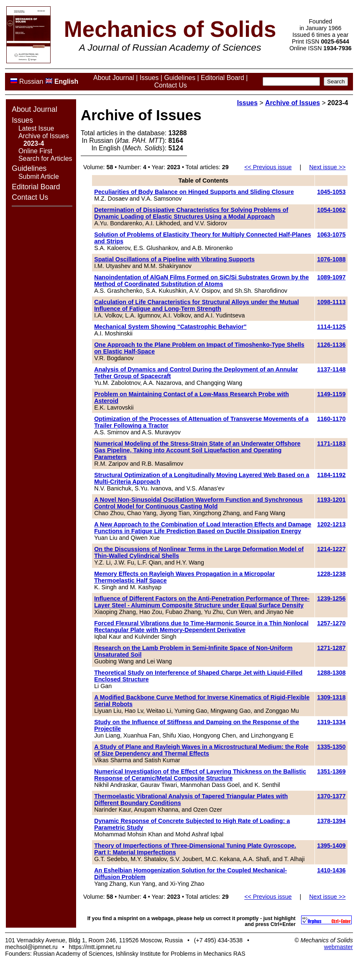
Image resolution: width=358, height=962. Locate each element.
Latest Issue (36, 128)
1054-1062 (331, 209)
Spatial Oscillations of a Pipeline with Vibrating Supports (174, 259)
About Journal (113, 77)
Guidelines (179, 77)
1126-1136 (331, 344)
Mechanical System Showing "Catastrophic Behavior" (170, 326)
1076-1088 (331, 259)
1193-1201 (331, 499)
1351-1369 (331, 771)
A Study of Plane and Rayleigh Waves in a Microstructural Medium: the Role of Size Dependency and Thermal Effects (201, 750)
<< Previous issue (268, 167)
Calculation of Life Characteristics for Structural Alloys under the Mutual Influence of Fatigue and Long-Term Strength (196, 305)
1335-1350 (331, 746)
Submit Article (38, 176)
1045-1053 (331, 191)
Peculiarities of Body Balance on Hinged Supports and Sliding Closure (194, 191)
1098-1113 (331, 302)
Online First (35, 151)
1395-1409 (331, 845)
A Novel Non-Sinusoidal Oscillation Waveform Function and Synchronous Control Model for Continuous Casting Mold (198, 503)
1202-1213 (331, 524)
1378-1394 (331, 821)
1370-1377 (331, 796)
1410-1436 (331, 870)
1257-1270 (331, 623)
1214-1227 (331, 549)
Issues (149, 77)
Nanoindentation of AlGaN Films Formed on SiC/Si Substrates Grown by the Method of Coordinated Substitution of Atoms (201, 280)
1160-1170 (331, 418)
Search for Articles (45, 158)
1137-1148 (331, 369)
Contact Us (170, 85)
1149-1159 (331, 394)
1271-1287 (331, 648)
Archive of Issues (43, 135)
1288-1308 (331, 672)
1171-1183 (331, 443)
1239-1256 (331, 598)
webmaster (338, 947)
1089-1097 (331, 277)
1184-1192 (331, 475)
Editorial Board (222, 77)
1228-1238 (331, 573)
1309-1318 (331, 697)
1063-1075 (331, 234)
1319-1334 (331, 722)
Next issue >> (327, 167)
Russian (31, 81)
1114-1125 (331, 326)
